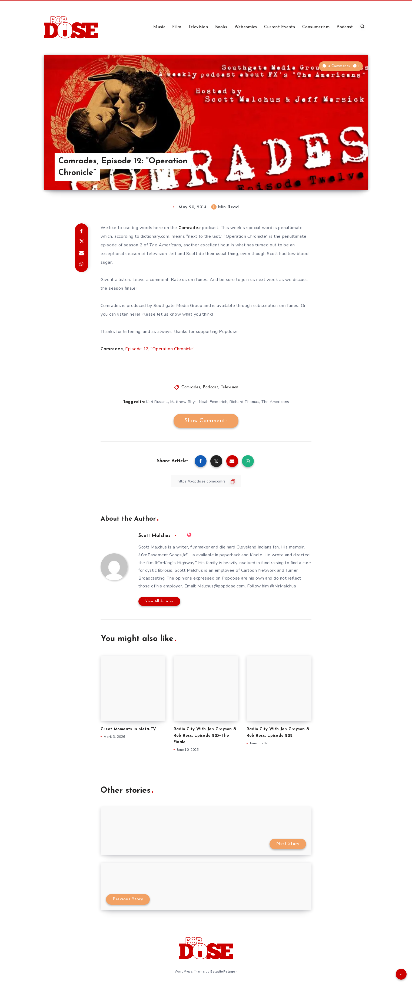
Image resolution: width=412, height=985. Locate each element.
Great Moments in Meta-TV (129, 729)
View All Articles (159, 601)
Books (221, 27)
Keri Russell (157, 401)
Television (198, 27)
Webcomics (245, 27)
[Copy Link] (206, 481)
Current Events (279, 27)
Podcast (345, 27)
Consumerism (316, 27)
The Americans (275, 401)
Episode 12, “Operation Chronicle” (160, 349)
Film (176, 27)
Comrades (190, 387)
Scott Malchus (154, 535)
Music (159, 27)
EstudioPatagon (223, 971)
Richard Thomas (244, 401)
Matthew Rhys (183, 401)
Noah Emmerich (213, 401)
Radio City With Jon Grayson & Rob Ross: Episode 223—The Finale (206, 735)
